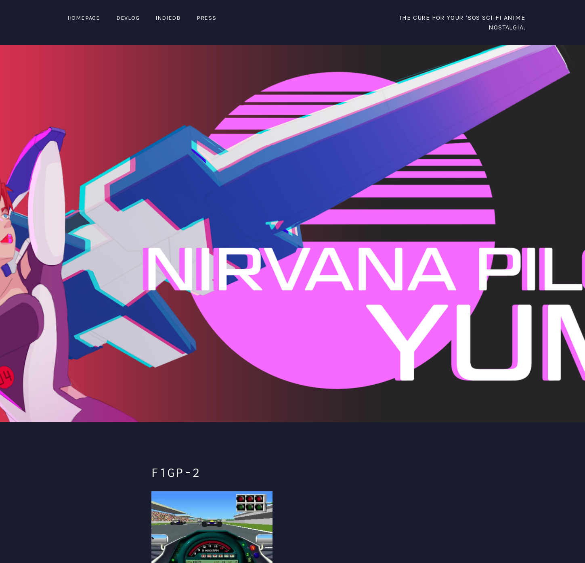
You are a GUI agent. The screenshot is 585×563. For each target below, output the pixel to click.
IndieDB (167, 18)
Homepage (83, 18)
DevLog (128, 18)
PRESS (206, 18)
